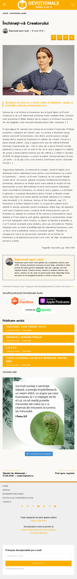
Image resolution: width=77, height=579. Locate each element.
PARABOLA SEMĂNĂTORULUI (24, 337)
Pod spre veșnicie (64, 473)
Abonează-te (39, 563)
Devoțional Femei (13, 341)
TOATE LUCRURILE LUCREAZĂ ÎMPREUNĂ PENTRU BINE (36, 359)
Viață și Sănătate (38, 520)
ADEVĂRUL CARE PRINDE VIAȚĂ (26, 327)
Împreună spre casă (19, 31)
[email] (38, 556)
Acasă (5, 13)
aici (72, 286)
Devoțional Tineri (13, 330)
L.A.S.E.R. (11, 347)
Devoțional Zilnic (18, 13)
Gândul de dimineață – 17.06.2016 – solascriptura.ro (18, 474)
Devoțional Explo (13, 351)
